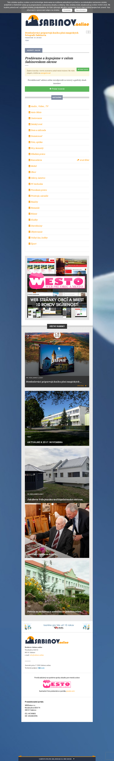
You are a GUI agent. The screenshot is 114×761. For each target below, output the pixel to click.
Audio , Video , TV (38, 106)
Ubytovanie (35, 231)
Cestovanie (35, 118)
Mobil (33, 166)
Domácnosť (35, 136)
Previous (87, 32)
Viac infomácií (81, 10)
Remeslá (34, 207)
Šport (32, 243)
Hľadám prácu (37, 154)
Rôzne (33, 213)
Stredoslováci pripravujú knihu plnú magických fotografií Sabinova (51, 34)
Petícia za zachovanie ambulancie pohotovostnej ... (55, 611)
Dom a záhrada (37, 130)
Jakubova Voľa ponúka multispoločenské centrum (55, 499)
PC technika (36, 183)
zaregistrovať (45, 73)
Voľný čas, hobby (38, 237)
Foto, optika (35, 142)
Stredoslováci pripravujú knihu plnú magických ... (53, 381)
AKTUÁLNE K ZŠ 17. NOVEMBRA (45, 442)
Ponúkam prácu (38, 189)
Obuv (32, 172)
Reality (33, 201)
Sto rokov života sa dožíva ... (42, 554)
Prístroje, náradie (38, 195)
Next (90, 32)
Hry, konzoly (36, 148)
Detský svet (35, 124)
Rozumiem (67, 10)
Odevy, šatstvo (37, 177)
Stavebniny (35, 225)
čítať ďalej (81, 386)
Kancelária (35, 160)
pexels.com (70, 691)
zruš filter (83, 160)
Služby (33, 219)
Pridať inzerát (83, 69)
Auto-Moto (35, 112)
